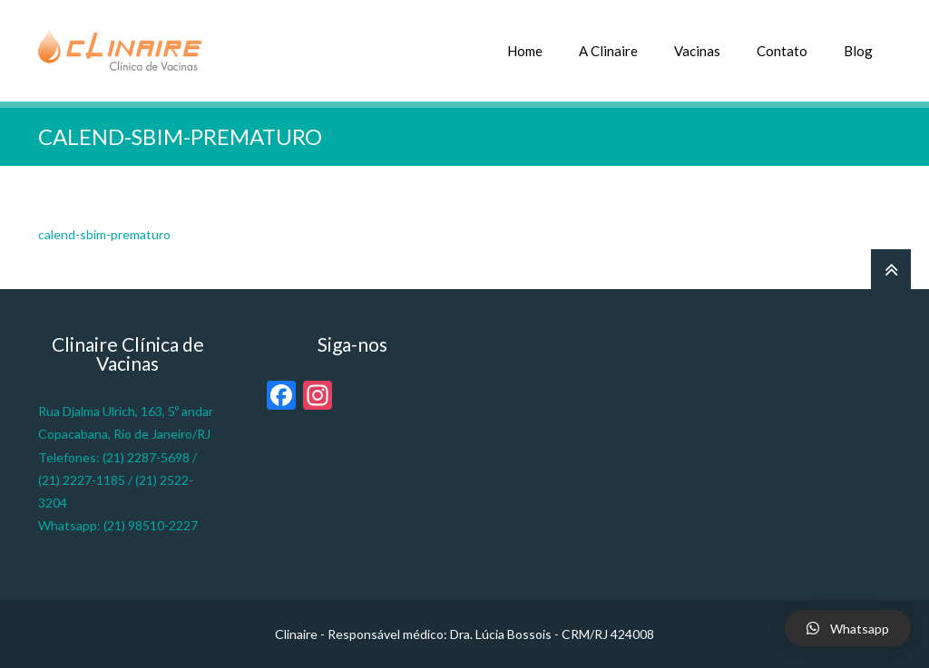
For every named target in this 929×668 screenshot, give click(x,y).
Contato (782, 51)
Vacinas (697, 51)
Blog (858, 51)
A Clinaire (608, 51)
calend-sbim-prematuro (104, 234)
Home (525, 51)
